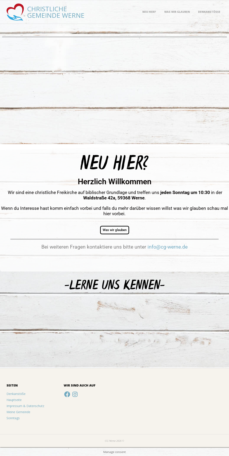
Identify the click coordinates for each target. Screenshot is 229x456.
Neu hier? (149, 12)
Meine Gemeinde (18, 412)
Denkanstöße (209, 12)
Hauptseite (14, 400)
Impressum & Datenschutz (25, 406)
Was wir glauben (177, 12)
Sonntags (13, 418)
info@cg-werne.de (168, 247)
